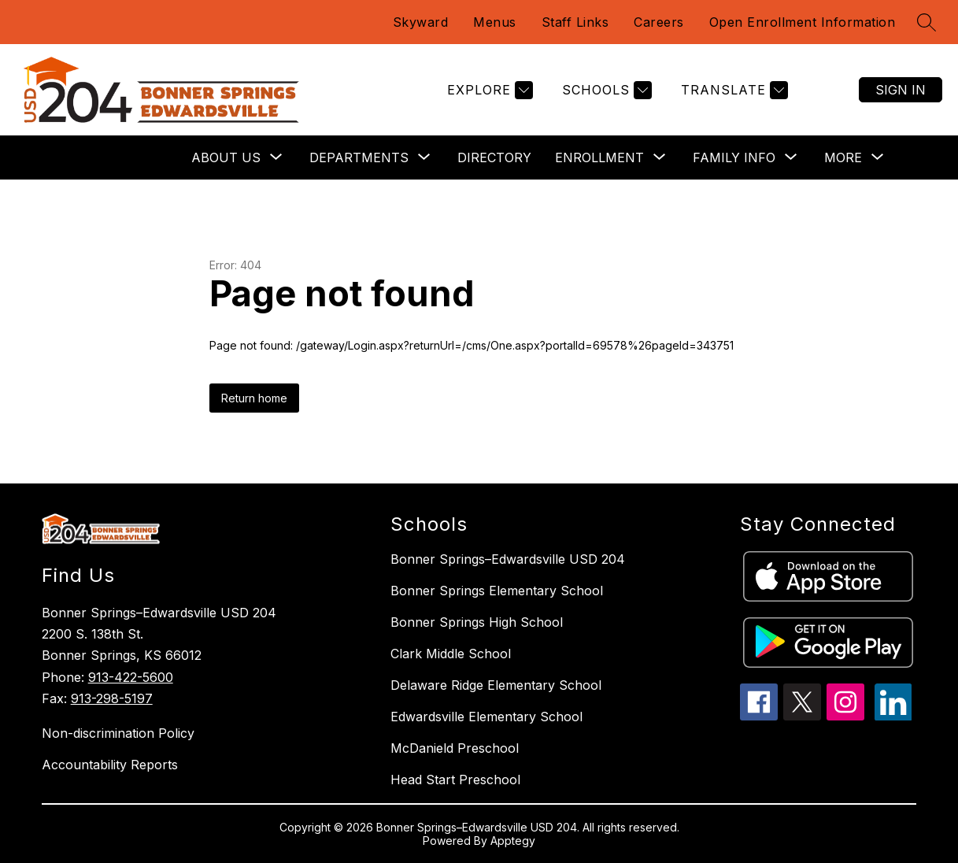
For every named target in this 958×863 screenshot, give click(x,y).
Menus (494, 22)
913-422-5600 (130, 677)
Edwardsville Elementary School (486, 716)
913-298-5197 (112, 698)
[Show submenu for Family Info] (734, 157)
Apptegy (512, 840)
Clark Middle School (450, 653)
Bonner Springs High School (476, 622)
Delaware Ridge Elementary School (495, 685)
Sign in (900, 90)
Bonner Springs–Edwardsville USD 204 (507, 559)
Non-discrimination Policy (118, 733)
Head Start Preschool (455, 779)
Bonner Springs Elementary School (496, 590)
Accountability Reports (110, 764)
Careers (659, 22)
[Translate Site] (732, 90)
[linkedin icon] (893, 716)
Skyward (421, 22)
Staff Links (575, 22)
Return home (254, 398)
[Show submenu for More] (843, 157)
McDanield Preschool (454, 748)
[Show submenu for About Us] (226, 157)
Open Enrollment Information (802, 22)
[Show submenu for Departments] (359, 157)
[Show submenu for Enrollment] (599, 157)
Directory (494, 157)
